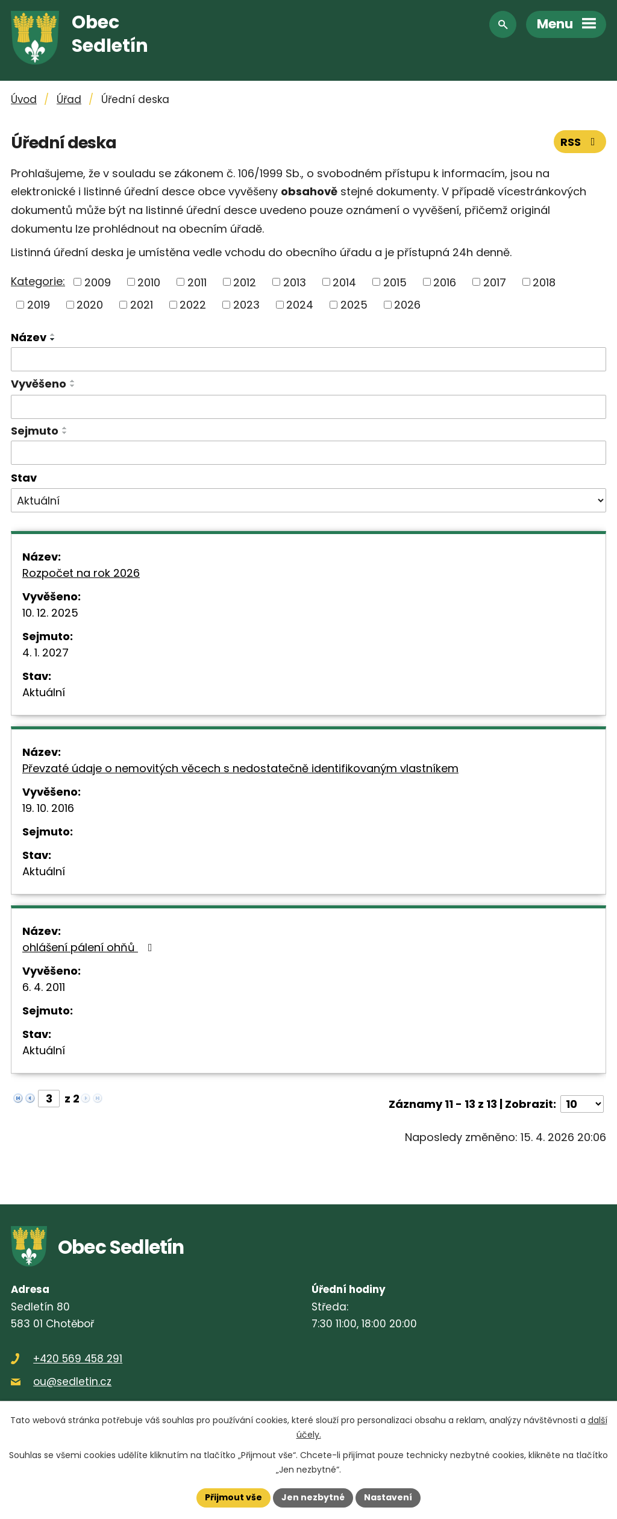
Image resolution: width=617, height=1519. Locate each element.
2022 (193, 304)
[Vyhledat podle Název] (308, 359)
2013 (294, 281)
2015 (395, 281)
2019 (38, 304)
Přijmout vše (233, 1497)
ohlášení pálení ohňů (89, 947)
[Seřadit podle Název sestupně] (53, 339)
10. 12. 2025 (50, 612)
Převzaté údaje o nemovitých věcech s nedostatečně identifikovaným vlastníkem (240, 768)
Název (28, 337)
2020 (90, 304)
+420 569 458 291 (77, 1358)
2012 (244, 281)
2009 (97, 281)
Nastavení (388, 1497)
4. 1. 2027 (45, 652)
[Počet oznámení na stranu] (582, 1104)
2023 (246, 304)
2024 (299, 304)
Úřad (69, 99)
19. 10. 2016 (48, 808)
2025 (354, 304)
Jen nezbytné (313, 1497)
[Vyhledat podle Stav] (308, 500)
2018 (544, 281)
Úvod (24, 99)
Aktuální (43, 692)
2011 (197, 281)
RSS (580, 141)
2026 (407, 304)
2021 (141, 304)
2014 (344, 281)
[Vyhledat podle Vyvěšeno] (308, 407)
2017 (494, 281)
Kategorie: (38, 281)
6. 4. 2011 (43, 987)
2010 (148, 281)
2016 (444, 281)
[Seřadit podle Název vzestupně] (53, 334)
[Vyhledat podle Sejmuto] (308, 453)
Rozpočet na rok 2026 (81, 572)
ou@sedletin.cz (72, 1381)
